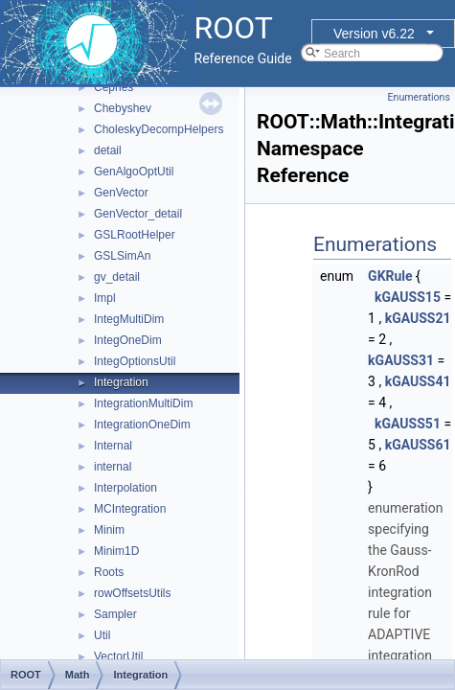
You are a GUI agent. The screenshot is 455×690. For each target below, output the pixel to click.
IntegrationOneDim (142, 424)
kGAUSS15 (408, 297)
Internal (113, 445)
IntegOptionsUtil (134, 361)
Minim (109, 530)
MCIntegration (130, 509)
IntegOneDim (128, 340)
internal (112, 466)
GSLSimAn (122, 256)
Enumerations (418, 97)
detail (108, 150)
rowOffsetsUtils (132, 593)
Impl (105, 298)
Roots (109, 572)
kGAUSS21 (418, 318)
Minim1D (116, 551)
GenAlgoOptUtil (133, 171)
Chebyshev (122, 108)
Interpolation (125, 487)
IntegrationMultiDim (143, 403)
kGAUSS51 (408, 423)
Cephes (113, 87)
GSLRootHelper (134, 235)
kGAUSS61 (418, 444)
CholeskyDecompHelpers (158, 129)
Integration (121, 382)
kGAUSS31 (401, 360)
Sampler (115, 614)
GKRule (390, 276)
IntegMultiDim (129, 319)
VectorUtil (118, 656)
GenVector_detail (138, 213)
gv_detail (117, 277)
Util (102, 635)
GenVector (121, 192)
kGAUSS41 (418, 381)
